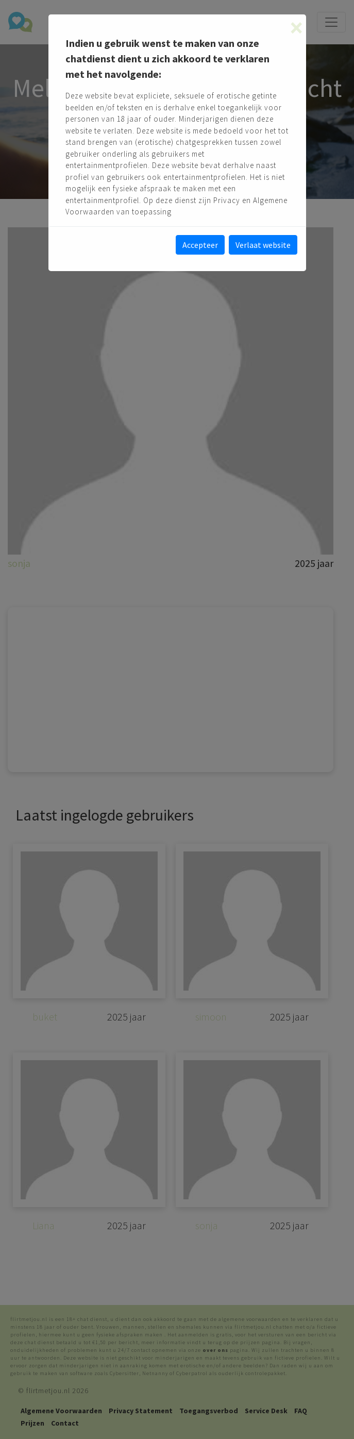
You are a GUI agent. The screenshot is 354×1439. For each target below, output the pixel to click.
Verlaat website (263, 245)
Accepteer (200, 245)
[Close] (296, 28)
